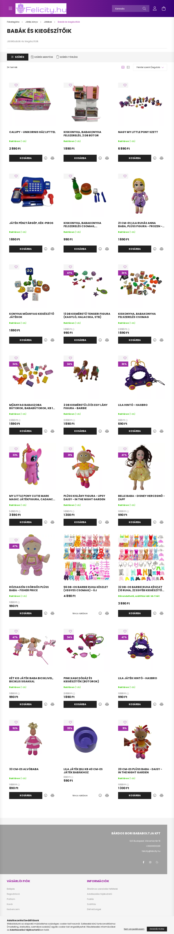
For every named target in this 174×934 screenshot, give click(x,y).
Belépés (11, 889)
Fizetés (90, 899)
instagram (150, 862)
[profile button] (154, 8)
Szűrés (19, 57)
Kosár (10, 904)
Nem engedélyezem (134, 929)
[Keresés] (130, 8)
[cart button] (163, 8)
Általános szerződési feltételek (102, 889)
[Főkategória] (13, 21)
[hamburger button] (10, 8)
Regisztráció (13, 894)
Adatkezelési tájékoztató (99, 894)
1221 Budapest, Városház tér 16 (144, 840)
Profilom (11, 899)
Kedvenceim (13, 909)
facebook (143, 862)
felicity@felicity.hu (151, 851)
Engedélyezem (157, 929)
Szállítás (91, 904)
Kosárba (26, 158)
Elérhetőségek (94, 909)
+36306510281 (153, 846)
